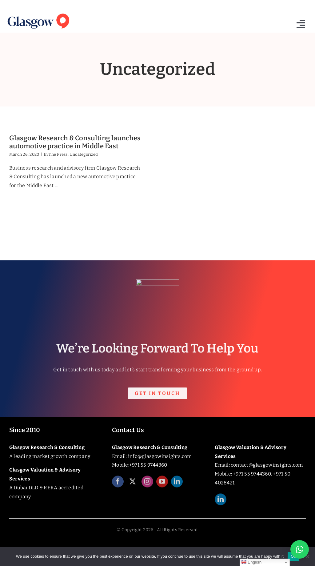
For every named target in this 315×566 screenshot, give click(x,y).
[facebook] (118, 486)
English (251, 562)
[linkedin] (177, 486)
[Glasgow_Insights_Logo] (38, 13)
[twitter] (132, 486)
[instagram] (147, 486)
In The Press (56, 154)
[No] (307, 556)
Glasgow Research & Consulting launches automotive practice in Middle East (75, 142)
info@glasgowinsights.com (160, 456)
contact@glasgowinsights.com (267, 465)
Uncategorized (84, 154)
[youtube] (162, 486)
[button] (299, 549)
